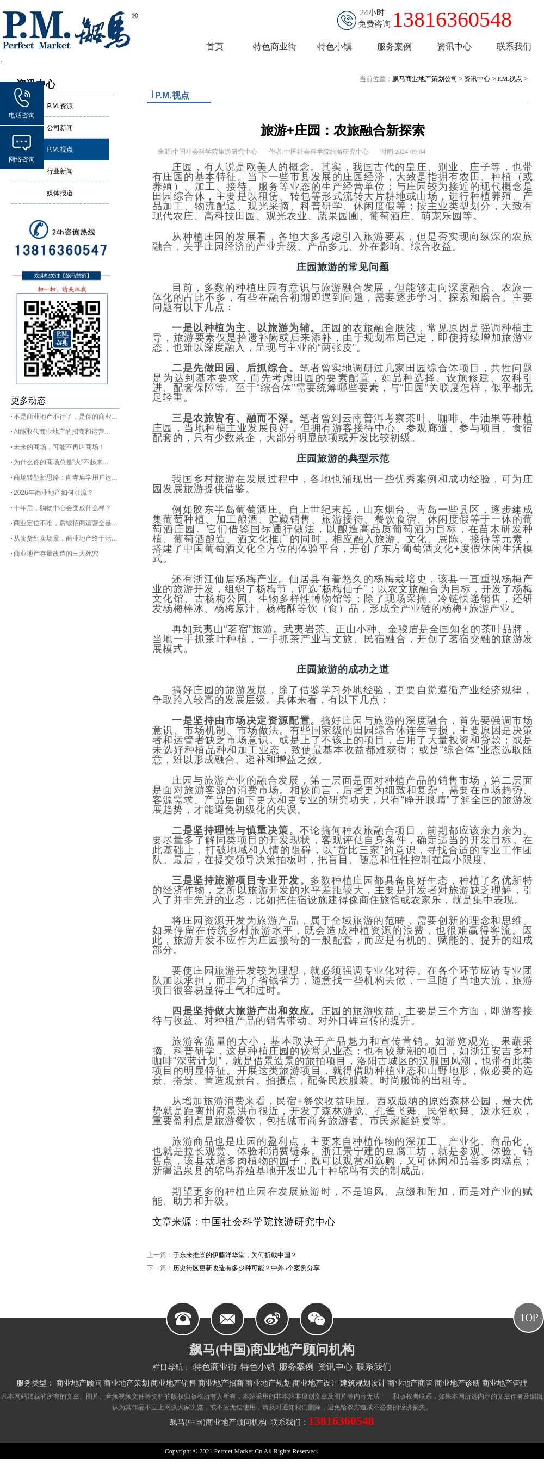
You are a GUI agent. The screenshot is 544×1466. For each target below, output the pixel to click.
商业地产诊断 (457, 1383)
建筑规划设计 (363, 1383)
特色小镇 (257, 1366)
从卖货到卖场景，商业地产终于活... (65, 538)
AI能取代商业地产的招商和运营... (62, 432)
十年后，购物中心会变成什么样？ (63, 508)
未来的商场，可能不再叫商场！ (59, 447)
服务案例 (296, 1366)
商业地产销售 (173, 1383)
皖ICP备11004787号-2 (348, 1451)
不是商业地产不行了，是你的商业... (65, 416)
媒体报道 (60, 193)
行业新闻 (60, 171)
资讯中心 (477, 79)
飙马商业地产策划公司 (425, 79)
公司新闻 (60, 128)
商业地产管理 (505, 1383)
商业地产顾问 (79, 1383)
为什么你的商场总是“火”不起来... (61, 462)
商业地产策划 (126, 1383)
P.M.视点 (59, 149)
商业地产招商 (221, 1383)
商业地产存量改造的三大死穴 (56, 553)
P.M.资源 (59, 106)
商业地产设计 (315, 1383)
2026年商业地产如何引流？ (54, 492)
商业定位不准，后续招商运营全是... (65, 523)
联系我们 (373, 1366)
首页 (215, 46)
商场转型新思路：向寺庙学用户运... (65, 477)
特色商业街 (215, 1366)
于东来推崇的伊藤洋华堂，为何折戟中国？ (235, 1255)
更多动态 (28, 400)
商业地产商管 (410, 1383)
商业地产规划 (268, 1383)
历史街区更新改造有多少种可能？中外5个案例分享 (246, 1268)
